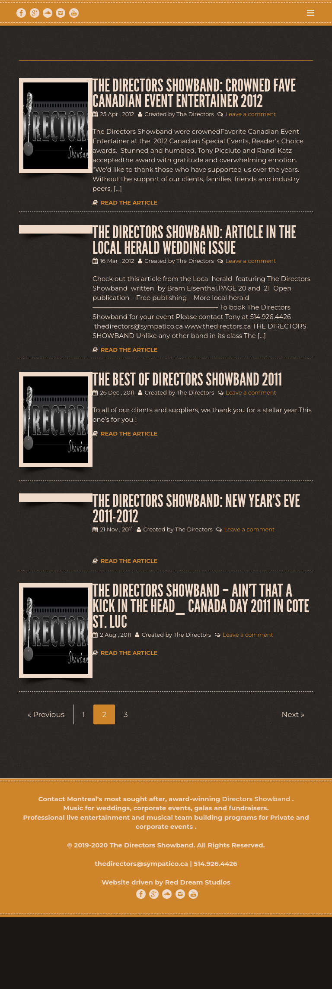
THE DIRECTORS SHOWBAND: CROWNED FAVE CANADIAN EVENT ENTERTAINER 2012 (194, 94)
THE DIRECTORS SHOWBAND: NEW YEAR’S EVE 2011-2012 (196, 509)
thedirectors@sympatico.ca (141, 863)
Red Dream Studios (197, 882)
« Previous (46, 714)
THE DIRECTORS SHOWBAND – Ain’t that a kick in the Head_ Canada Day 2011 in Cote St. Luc (201, 606)
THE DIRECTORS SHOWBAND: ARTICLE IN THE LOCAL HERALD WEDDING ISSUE (194, 240)
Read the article (125, 202)
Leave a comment (251, 114)
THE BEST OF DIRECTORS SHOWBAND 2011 (187, 380)
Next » (293, 714)
